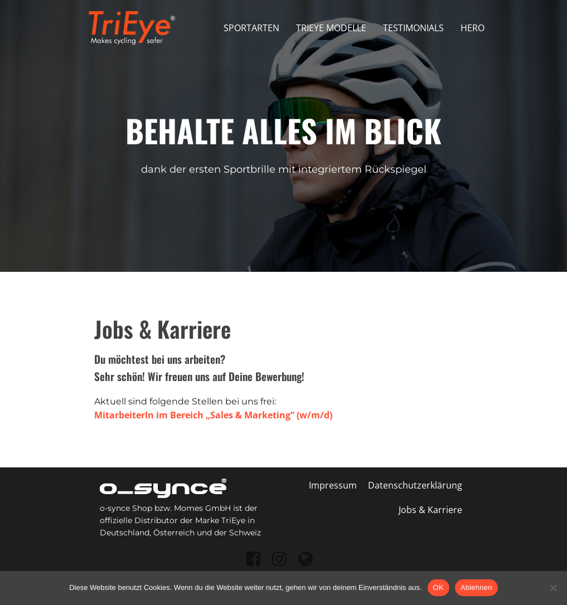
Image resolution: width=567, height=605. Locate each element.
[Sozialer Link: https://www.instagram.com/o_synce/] (283, 560)
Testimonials (413, 28)
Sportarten (251, 28)
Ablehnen (476, 587)
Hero (472, 28)
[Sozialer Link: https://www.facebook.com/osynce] (257, 560)
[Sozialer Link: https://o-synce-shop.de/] (310, 560)
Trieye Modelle (331, 28)
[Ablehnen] (553, 587)
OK (438, 587)
